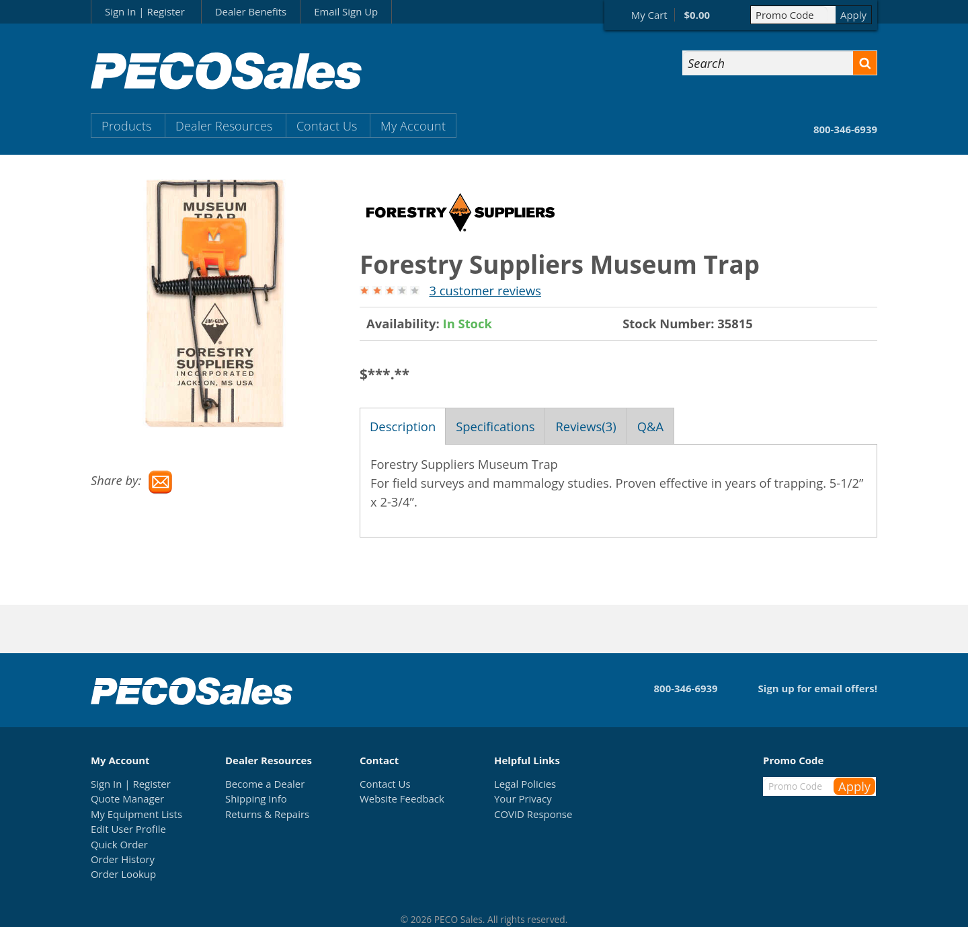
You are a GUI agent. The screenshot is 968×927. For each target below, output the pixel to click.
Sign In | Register (145, 11)
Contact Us (326, 125)
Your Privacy (523, 798)
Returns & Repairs (267, 814)
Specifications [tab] (495, 426)
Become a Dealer (265, 783)
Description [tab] (403, 426)
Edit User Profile (128, 829)
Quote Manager (127, 798)
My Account (413, 125)
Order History (123, 859)
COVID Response (533, 814)
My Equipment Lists (136, 814)
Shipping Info (256, 798)
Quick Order (119, 844)
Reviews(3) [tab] (585, 426)
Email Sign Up (346, 11)
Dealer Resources (223, 125)
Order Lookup (123, 874)
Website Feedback (402, 798)
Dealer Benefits (251, 11)
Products (126, 125)
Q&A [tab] (650, 426)
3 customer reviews (484, 290)
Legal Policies (525, 783)
